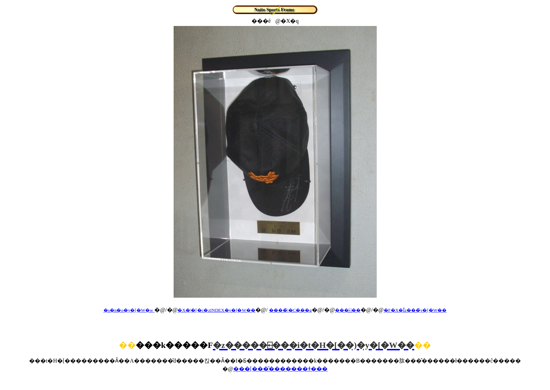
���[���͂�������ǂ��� (280, 369)
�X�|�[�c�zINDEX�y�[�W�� (216, 310)
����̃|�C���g (290, 310)
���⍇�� (348, 310)
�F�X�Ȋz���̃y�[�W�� (415, 310)
